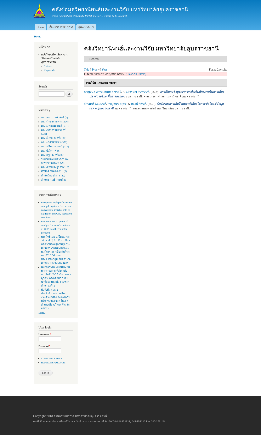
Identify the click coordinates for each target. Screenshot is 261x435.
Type (94, 69)
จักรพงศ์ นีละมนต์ (95, 103)
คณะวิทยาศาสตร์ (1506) (54, 121)
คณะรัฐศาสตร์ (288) (52, 154)
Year (104, 69)
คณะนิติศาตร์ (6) (50, 150)
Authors (48, 66)
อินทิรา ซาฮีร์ (112, 91)
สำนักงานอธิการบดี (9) (54, 179)
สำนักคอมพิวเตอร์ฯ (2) (54, 171)
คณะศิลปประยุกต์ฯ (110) (55, 167)
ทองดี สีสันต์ (138, 103)
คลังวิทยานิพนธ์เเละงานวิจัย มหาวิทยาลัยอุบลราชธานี (54, 58)
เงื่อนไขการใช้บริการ (61, 27)
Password (45, 346)
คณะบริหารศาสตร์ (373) (55, 146)
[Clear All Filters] (135, 73)
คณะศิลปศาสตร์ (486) (53, 138)
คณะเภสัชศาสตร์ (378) (54, 142)
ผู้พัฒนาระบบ (86, 27)
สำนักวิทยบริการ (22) (53, 175)
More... (42, 312)
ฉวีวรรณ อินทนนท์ (137, 91)
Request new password (53, 362)
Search (94, 59)
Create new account (51, 358)
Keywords (49, 70)
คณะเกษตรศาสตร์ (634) (54, 126)
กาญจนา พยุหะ (93, 91)
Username (45, 334)
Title (86, 69)
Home (40, 27)
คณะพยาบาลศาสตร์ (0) (54, 117)
